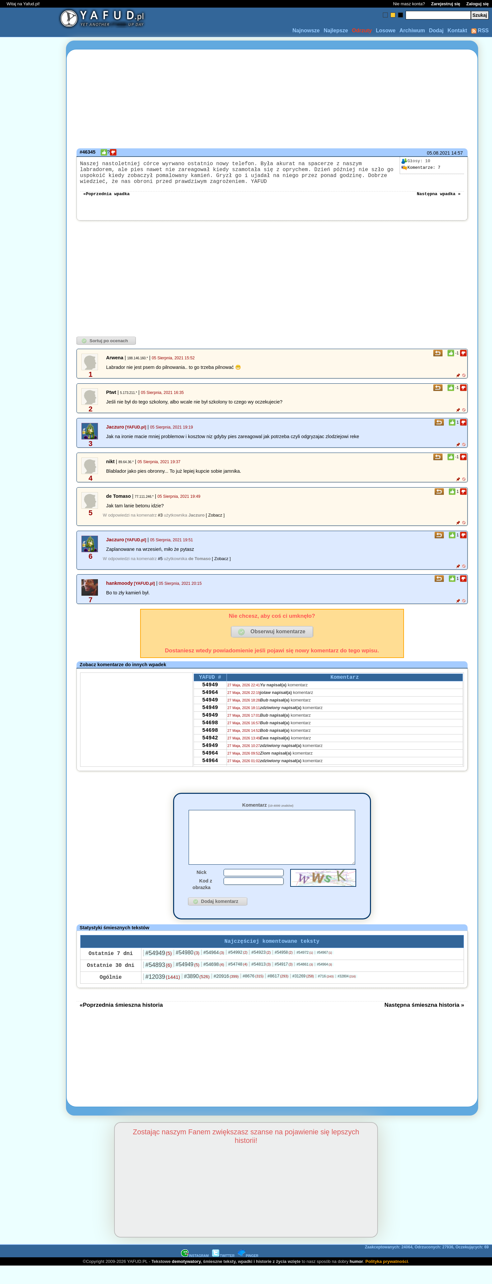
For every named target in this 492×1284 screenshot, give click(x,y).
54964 (210, 702)
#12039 (162, 994)
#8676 (253, 993)
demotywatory (186, 1279)
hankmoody (119, 589)
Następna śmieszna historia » (424, 1022)
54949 (210, 693)
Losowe (386, 30)
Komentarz (267, 811)
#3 (160, 521)
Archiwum (412, 30)
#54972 (304, 970)
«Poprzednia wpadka (106, 200)
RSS (480, 30)
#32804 (347, 994)
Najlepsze (335, 30)
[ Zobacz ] (215, 521)
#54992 (238, 970)
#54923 (261, 970)
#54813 (261, 981)
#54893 (158, 982)
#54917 (283, 982)
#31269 (303, 994)
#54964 (213, 970)
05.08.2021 (438, 153)
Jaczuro (115, 433)
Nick (201, 888)
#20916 (226, 994)
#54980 (188, 970)
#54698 (213, 982)
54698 (210, 738)
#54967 (324, 970)
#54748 (238, 981)
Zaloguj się (477, 3)
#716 (326, 994)
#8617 (277, 993)
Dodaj (436, 30)
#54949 (158, 971)
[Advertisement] (29, 642)
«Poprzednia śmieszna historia (121, 1022)
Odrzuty (362, 30)
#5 (160, 565)
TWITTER (223, 1273)
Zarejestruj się (445, 3)
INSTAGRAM (195, 1273)
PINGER (248, 1273)
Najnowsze (306, 30)
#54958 (283, 970)
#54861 (304, 982)
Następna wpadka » (439, 200)
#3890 (197, 994)
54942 (210, 756)
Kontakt (457, 30)
